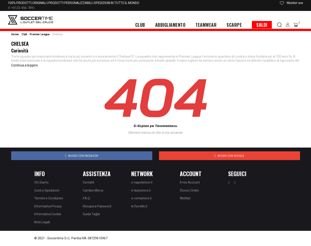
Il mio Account (190, 182)
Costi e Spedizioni (46, 190)
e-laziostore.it (141, 190)
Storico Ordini (189, 190)
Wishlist (185, 198)
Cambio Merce (93, 190)
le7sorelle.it (139, 206)
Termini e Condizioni (48, 198)
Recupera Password (97, 206)
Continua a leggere (24, 65)
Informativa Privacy (48, 206)
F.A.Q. (86, 198)
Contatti (88, 182)
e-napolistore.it (141, 182)
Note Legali (42, 222)
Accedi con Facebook (81, 156)
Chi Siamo (41, 182)
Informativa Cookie (47, 214)
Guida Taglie (91, 214)
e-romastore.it (141, 198)
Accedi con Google (229, 156)
